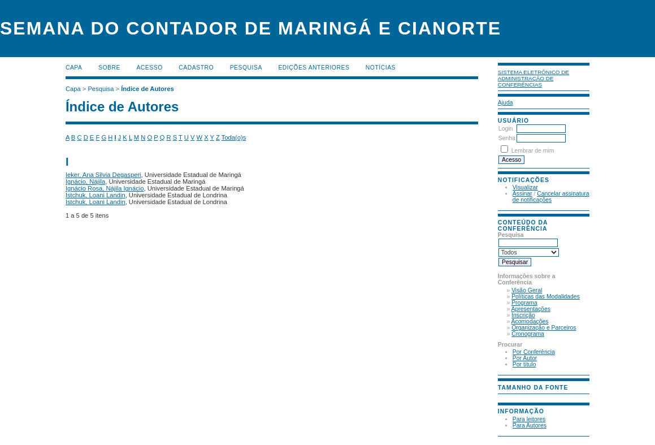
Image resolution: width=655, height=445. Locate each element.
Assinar (522, 194)
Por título (524, 364)
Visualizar (525, 187)
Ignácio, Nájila (85, 181)
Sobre (109, 67)
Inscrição (523, 315)
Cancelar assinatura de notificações (551, 197)
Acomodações (530, 321)
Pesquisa (246, 67)
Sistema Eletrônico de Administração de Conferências (533, 78)
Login (505, 129)
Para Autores (529, 425)
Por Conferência (534, 352)
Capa (74, 67)
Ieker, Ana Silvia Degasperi (103, 174)
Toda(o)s (234, 137)
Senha (506, 138)
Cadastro (196, 67)
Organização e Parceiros (543, 328)
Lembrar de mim (532, 151)
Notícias (381, 67)
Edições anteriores (313, 67)
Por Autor (525, 358)
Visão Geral (526, 290)
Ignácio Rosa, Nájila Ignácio (105, 188)
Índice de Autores (147, 88)
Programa (524, 303)
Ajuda (505, 103)
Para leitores (529, 419)
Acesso (149, 67)
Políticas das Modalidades (545, 296)
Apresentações (530, 309)
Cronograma (527, 334)
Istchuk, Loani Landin (95, 195)
